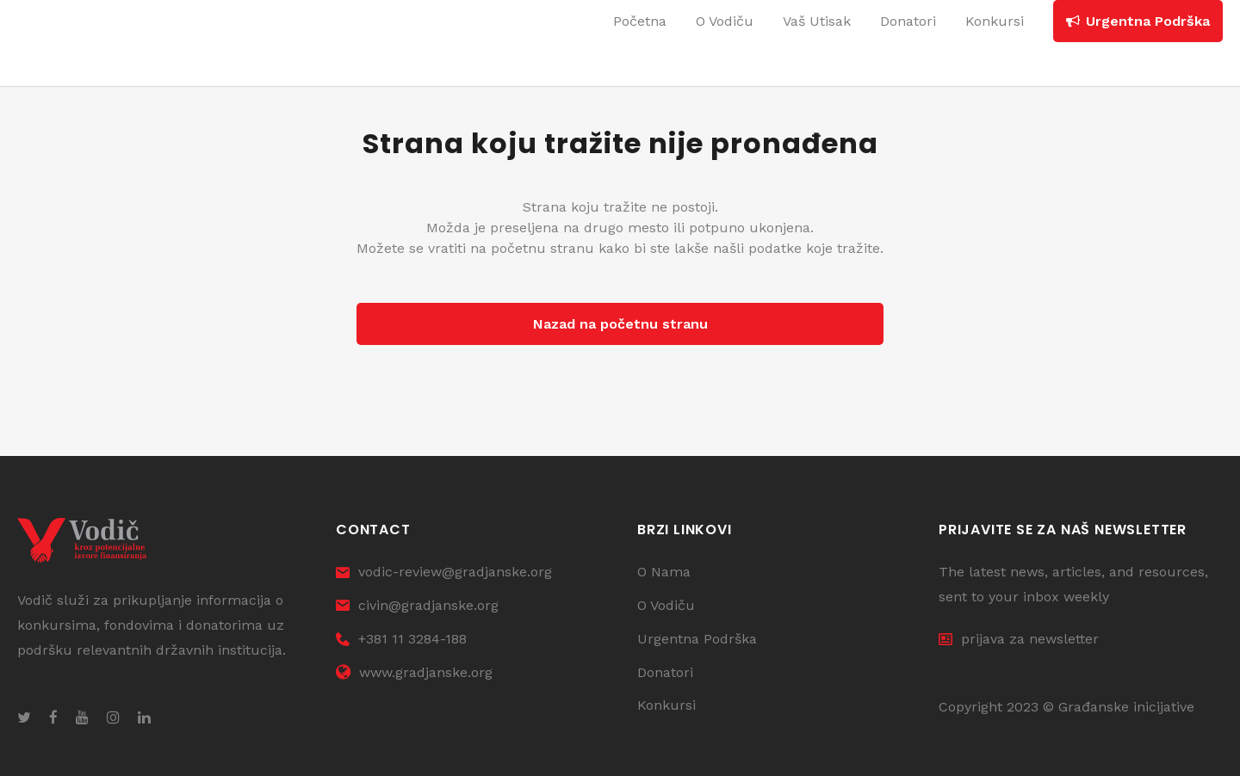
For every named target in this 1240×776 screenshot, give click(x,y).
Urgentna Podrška (697, 639)
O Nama (664, 572)
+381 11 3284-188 (401, 639)
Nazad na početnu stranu (620, 324)
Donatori (665, 672)
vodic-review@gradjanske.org (444, 572)
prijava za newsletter (1019, 639)
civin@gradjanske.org (417, 605)
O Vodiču (666, 605)
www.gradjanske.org (414, 672)
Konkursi (666, 705)
